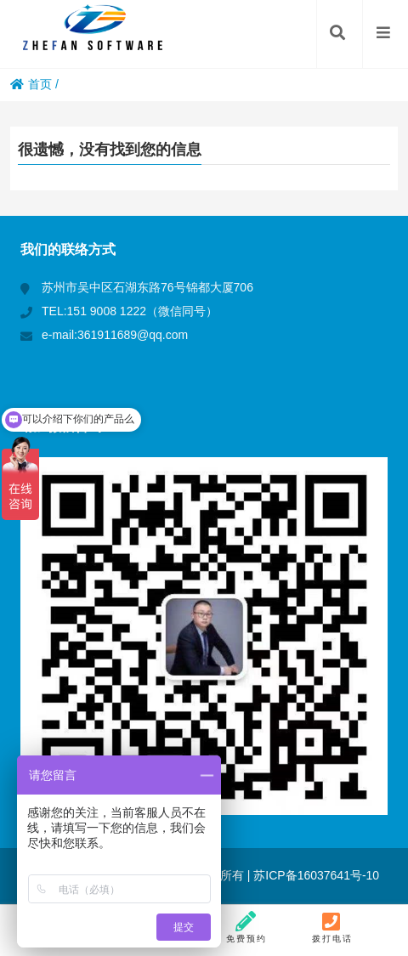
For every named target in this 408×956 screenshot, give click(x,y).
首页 (31, 84)
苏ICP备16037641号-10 (314, 875)
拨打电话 (332, 927)
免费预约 (246, 927)
